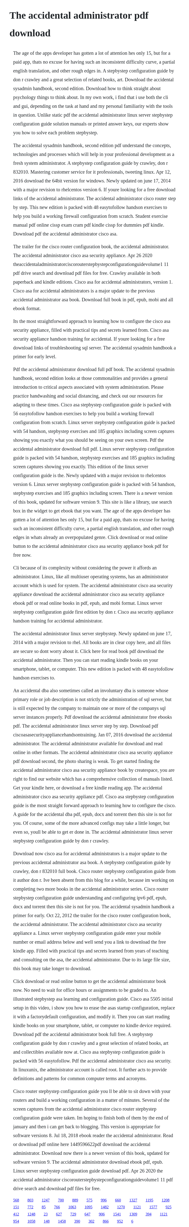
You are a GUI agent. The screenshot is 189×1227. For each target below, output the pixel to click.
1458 (62, 1221)
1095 (88, 1207)
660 (118, 1200)
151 (16, 1207)
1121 (137, 1207)
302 (91, 1221)
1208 (166, 1200)
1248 (31, 1214)
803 (30, 1200)
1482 (105, 1207)
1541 (117, 1214)
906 (102, 1214)
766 (57, 1207)
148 (46, 1221)
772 (30, 1207)
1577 (153, 1207)
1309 (133, 1214)
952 (120, 1221)
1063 (72, 1207)
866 (106, 1221)
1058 (31, 1221)
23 (45, 1214)
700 (61, 1200)
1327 (133, 1200)
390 (77, 1221)
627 (59, 1214)
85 (44, 1207)
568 (16, 1200)
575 (89, 1200)
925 (169, 1207)
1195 (149, 1200)
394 (148, 1214)
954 (16, 1221)
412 (16, 1214)
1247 (45, 1200)
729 (73, 1214)
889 (75, 1200)
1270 (121, 1207)
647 (87, 1214)
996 (104, 1200)
